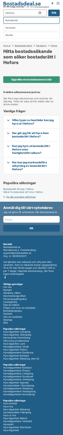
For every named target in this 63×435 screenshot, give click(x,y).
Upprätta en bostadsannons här (31, 79)
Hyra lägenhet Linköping (17, 331)
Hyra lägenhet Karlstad (16, 355)
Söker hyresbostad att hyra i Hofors (23, 192)
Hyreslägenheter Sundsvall (18, 376)
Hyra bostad (10, 403)
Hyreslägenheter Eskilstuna (18, 352)
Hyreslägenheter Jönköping (18, 379)
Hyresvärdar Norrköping (16, 337)
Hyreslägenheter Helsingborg (19, 391)
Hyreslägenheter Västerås (17, 421)
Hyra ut (6, 45)
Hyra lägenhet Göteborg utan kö (21, 358)
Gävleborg (41, 45)
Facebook (5, 277)
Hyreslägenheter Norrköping (19, 394)
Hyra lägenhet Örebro (15, 349)
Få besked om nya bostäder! (52, 3)
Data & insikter (11, 304)
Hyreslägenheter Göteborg (18, 388)
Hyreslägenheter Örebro (16, 370)
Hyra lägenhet (11, 430)
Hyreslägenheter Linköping (18, 373)
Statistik (7, 313)
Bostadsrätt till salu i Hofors (18, 189)
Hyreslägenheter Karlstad (17, 367)
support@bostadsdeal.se (17, 252)
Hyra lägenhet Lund (14, 343)
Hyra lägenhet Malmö (15, 418)
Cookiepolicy (10, 301)
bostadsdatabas (42, 7)
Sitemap (7, 319)
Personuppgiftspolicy (15, 299)
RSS (5, 322)
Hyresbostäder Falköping (17, 412)
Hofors (54, 46)
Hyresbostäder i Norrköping (18, 385)
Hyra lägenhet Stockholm (17, 427)
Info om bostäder (12, 316)
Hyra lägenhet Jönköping (17, 334)
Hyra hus (8, 406)
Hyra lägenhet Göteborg (16, 409)
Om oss (7, 287)
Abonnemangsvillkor (14, 295)
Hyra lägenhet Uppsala (16, 382)
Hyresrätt (8, 424)
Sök (54, 12)
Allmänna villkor (12, 292)
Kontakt (7, 290)
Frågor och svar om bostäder (19, 307)
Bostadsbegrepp (12, 310)
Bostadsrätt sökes (23, 45)
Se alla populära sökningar (21, 196)
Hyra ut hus (9, 415)
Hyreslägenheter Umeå (16, 346)
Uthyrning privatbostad (16, 340)
